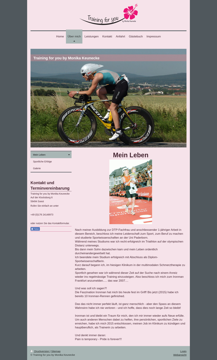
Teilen (35, 229)
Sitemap (56, 351)
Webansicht (179, 354)
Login (183, 351)
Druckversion (40, 351)
